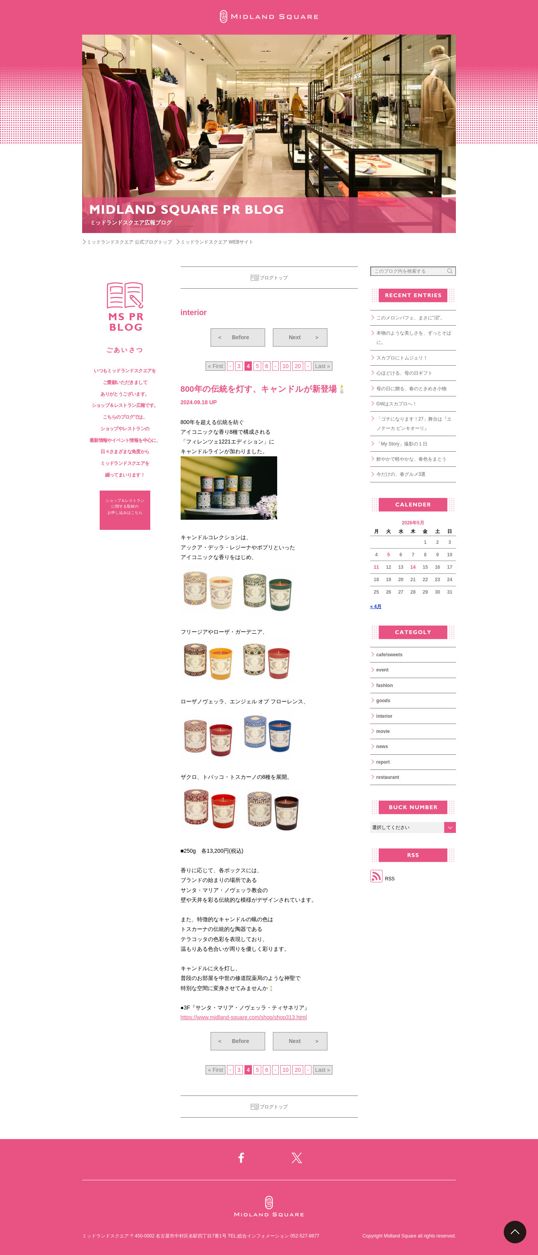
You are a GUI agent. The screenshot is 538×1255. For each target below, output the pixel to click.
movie (383, 731)
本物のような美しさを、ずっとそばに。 (413, 337)
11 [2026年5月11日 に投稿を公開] (376, 567)
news (382, 746)
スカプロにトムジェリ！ (402, 358)
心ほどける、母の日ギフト (404, 373)
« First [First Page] (215, 366)
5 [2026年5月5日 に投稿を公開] (388, 554)
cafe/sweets (389, 654)
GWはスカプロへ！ (396, 404)
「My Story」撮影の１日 (401, 444)
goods (383, 700)
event (382, 670)
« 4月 (376, 606)
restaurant (387, 777)
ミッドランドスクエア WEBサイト (217, 242)
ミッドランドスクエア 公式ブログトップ (129, 242)
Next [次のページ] (304, 337)
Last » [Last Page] (322, 366)
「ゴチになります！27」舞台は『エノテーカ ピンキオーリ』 (414, 423)
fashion (384, 685)
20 (298, 366)
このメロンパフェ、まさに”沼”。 (410, 318)
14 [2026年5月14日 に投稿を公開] (412, 567)
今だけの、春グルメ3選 (401, 474)
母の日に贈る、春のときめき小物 (411, 388)
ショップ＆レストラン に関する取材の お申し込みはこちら (124, 506)
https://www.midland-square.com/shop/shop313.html (244, 1017)
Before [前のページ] (233, 337)
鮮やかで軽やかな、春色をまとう (411, 459)
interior (384, 716)
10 (286, 366)
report (383, 762)
